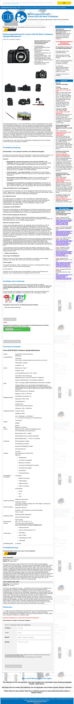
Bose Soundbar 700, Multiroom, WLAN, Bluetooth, (64, 198)
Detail (57, 217)
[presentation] (17, 314)
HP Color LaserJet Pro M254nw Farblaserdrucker (63, 154)
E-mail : (7, 632)
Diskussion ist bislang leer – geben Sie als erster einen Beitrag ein (21, 617)
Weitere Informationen (29, 5)
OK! (64, 3)
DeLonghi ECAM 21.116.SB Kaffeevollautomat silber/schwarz (63, 133)
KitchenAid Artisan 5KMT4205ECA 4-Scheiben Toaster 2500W (63, 180)
